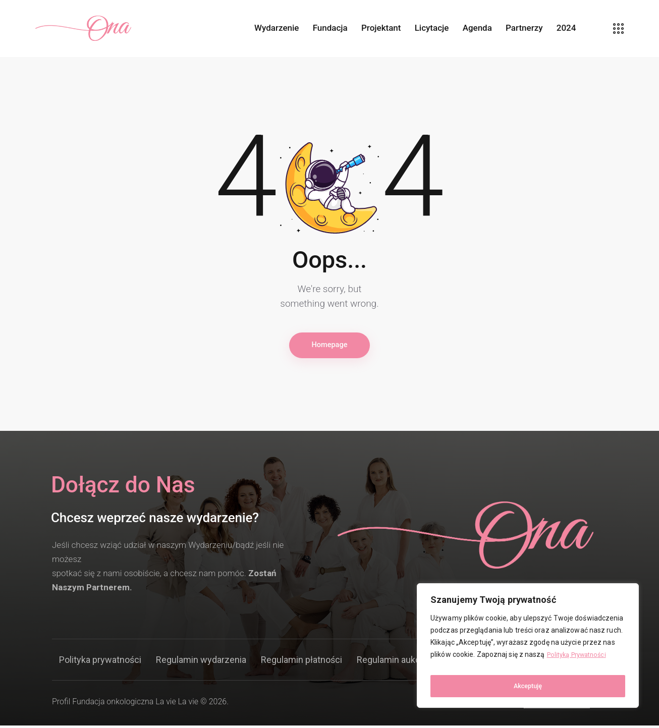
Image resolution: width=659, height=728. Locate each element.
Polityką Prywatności (580, 661)
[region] (528, 649)
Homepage (329, 346)
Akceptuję (528, 686)
